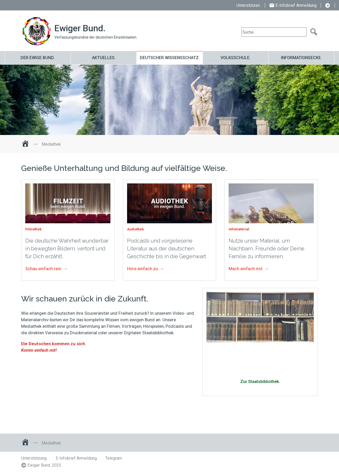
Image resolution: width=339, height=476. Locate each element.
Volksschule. (235, 57)
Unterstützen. (248, 5)
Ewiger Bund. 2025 (44, 465)
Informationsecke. (301, 57)
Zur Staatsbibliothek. (260, 381)
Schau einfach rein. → (46, 268)
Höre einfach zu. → (145, 268)
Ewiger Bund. (80, 28)
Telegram (327, 5)
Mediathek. (62, 100)
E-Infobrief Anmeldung (296, 5)
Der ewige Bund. (38, 57)
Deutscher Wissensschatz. (170, 57)
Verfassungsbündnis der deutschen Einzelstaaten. (95, 37)
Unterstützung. (34, 458)
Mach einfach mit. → (249, 268)
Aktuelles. (104, 57)
